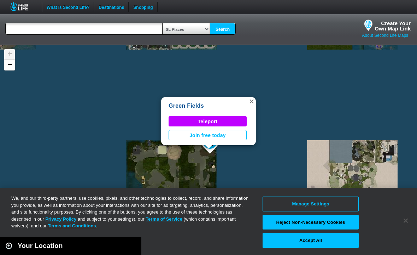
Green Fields (186, 106)
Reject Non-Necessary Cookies (310, 222)
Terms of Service (164, 219)
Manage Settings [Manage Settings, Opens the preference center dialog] (310, 203)
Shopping (143, 6)
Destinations (111, 6)
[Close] (405, 220)
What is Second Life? (68, 6)
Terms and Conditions (72, 225)
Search (223, 29)
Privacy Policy (60, 219)
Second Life (23, 6)
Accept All (310, 240)
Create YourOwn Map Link (393, 26)
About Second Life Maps (385, 35)
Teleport (208, 121)
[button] (251, 101)
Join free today (207, 135)
